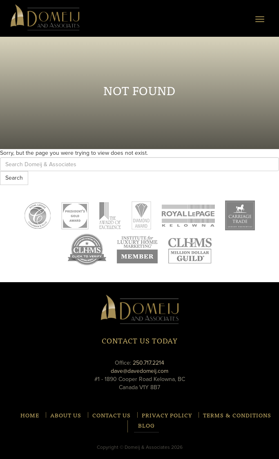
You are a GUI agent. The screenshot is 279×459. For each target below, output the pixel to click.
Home (29, 415)
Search (14, 177)
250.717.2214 (148, 362)
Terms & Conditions (237, 415)
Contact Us (111, 415)
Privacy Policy (167, 415)
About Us (65, 415)
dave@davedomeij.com (139, 371)
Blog (146, 426)
